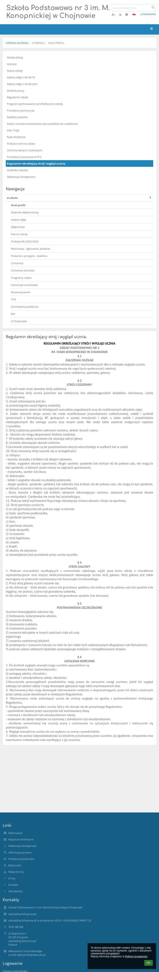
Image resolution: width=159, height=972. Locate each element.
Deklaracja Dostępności (21, 177)
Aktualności (15, 891)
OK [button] (148, 962)
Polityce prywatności (136, 956)
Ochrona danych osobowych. (25, 150)
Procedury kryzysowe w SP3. (24, 157)
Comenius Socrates (23, 270)
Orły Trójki (13, 130)
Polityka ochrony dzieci (21, 143)
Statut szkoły (15, 71)
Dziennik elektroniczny (25, 212)
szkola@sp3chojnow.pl (22, 914)
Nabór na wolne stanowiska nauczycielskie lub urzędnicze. (42, 124)
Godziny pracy (15, 90)
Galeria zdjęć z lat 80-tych (22, 84)
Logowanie (148, 14)
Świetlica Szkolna (17, 117)
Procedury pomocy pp (20, 110)
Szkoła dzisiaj (15, 57)
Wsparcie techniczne (20, 839)
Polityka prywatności (21, 859)
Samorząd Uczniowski (24, 285)
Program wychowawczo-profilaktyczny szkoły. (35, 104)
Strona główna (17, 43)
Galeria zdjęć (18, 220)
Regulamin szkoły (17, 97)
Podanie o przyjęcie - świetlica (29, 256)
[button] (134, 14)
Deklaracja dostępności (22, 846)
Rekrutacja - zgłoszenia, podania (30, 249)
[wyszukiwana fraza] (134, 8)
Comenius (17, 263)
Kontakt (13, 885)
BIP (13, 314)
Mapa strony (16, 872)
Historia (12, 64)
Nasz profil (56, 43)
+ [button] (114, 14)
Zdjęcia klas (18, 227)
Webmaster (15, 833)
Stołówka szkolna (17, 170)
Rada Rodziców (16, 137)
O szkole (80, 197)
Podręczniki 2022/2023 (25, 241)
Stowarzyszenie (20, 292)
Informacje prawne (19, 852)
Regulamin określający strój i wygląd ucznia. (36, 163)
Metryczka (14, 865)
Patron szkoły (19, 234)
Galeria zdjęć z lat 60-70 (21, 77)
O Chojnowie (19, 321)
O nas (11, 878)
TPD (13, 299)
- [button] (120, 14)
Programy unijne (21, 278)
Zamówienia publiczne (24, 307)
